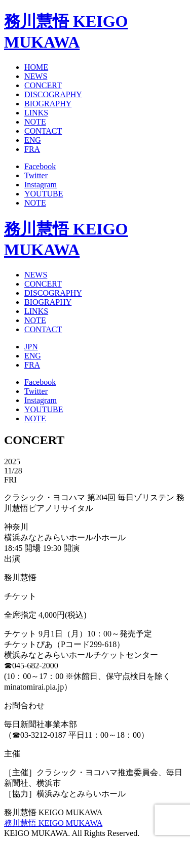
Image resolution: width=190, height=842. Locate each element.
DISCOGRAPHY (53, 94)
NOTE (35, 121)
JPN (31, 346)
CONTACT (43, 131)
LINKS (36, 112)
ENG (32, 140)
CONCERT (43, 85)
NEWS (35, 76)
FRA (32, 149)
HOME (36, 67)
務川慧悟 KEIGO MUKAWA (53, 823)
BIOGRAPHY (47, 103)
